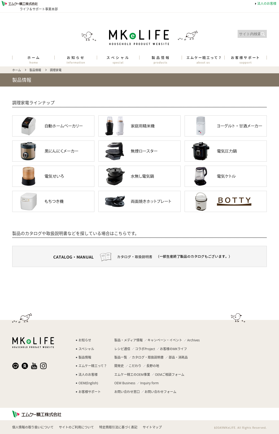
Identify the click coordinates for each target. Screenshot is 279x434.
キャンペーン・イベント (164, 340)
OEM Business (124, 383)
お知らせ (85, 340)
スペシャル (86, 349)
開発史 (119, 366)
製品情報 (35, 70)
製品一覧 (120, 357)
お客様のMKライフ (173, 349)
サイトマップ (152, 427)
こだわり (135, 366)
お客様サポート (90, 392)
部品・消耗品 (178, 357)
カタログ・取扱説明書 (148, 357)
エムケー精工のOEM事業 (132, 374)
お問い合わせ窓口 (127, 392)
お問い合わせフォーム (160, 392)
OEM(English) (88, 383)
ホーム (16, 70)
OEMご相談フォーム (169, 374)
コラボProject (145, 349)
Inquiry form (149, 383)
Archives (193, 340)
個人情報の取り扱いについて (33, 427)
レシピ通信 (122, 349)
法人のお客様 (266, 3)
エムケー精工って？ (93, 366)
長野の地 (152, 366)
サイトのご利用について (76, 427)
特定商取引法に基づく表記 (118, 427)
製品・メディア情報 (128, 340)
